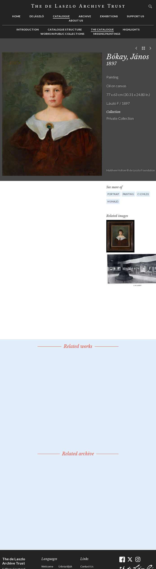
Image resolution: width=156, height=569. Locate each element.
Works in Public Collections (62, 33)
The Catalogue (102, 29)
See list (143, 48)
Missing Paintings (106, 33)
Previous (136, 48)
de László (36, 16)
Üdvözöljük (65, 566)
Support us (135, 16)
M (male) (112, 201)
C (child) (143, 194)
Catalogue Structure (65, 29)
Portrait (113, 194)
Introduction (27, 29)
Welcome (47, 566)
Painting (128, 194)
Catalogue (61, 16)
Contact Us (87, 566)
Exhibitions (109, 16)
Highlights (131, 29)
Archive (85, 16)
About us (76, 20)
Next (150, 48)
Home (16, 16)
